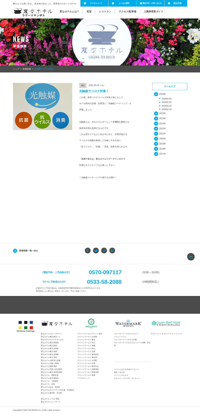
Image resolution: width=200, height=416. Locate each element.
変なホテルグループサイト (51, 334)
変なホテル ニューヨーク (51, 402)
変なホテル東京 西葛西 (50, 343)
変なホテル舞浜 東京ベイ (51, 337)
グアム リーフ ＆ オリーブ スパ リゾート (167, 334)
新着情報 (27, 69)
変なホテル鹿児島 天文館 (51, 393)
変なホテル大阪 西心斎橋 (51, 360)
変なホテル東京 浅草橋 (50, 354)
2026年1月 (167, 109)
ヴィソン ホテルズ (121, 375)
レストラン (105, 11)
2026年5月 (167, 99)
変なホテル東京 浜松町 (50, 348)
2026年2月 (167, 106)
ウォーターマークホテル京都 (125, 340)
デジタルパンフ (96, 3)
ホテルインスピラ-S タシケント (127, 378)
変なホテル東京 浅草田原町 (51, 372)
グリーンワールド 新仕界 (87, 357)
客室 (89, 11)
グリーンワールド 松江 (86, 343)
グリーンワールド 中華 (86, 363)
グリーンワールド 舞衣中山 (88, 366)
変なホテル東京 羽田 (49, 357)
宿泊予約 (177, 3)
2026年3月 (167, 102)
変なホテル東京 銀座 (49, 345)
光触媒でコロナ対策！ (44, 69)
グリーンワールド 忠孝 (86, 351)
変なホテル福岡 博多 (49, 366)
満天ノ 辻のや (119, 372)
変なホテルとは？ (69, 11)
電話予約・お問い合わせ (152, 3)
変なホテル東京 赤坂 (49, 351)
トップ (16, 69)
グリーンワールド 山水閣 (87, 337)
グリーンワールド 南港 (86, 375)
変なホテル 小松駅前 (49, 381)
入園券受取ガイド (153, 11)
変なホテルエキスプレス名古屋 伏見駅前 (57, 390)
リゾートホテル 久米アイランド (126, 369)
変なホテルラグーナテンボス (52, 340)
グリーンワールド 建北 (86, 340)
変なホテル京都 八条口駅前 (51, 369)
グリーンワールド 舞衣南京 (88, 354)
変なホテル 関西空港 (49, 375)
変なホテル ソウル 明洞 (50, 399)
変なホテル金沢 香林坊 (50, 378)
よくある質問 (124, 3)
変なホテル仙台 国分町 (50, 387)
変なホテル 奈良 (48, 384)
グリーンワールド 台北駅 (87, 360)
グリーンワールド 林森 (86, 345)
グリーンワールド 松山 (86, 348)
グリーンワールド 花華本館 (88, 369)
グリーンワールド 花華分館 (88, 372)
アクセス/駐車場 (127, 11)
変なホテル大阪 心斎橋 (50, 363)
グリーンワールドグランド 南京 (89, 334)
